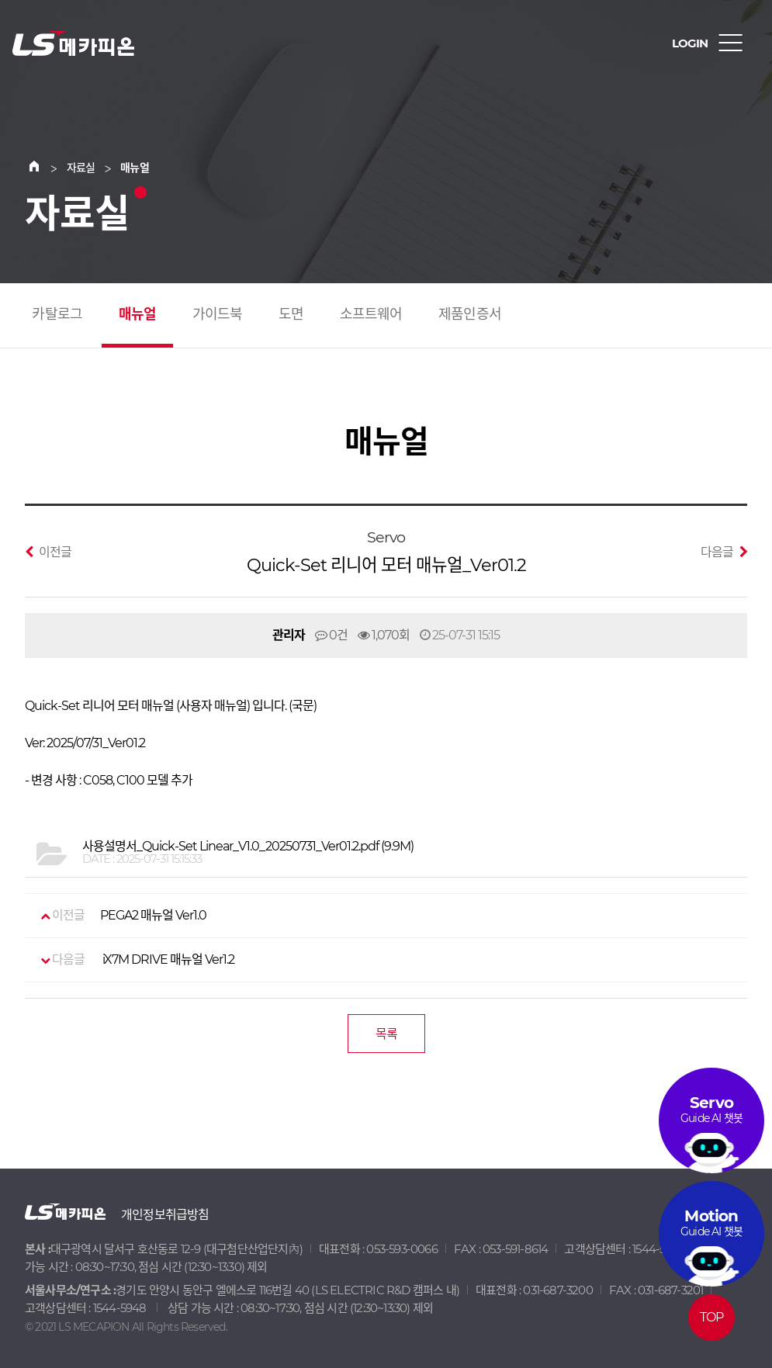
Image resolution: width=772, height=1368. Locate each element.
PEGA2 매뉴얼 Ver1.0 (123, 915)
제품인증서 (469, 314)
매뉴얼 (138, 314)
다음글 (724, 551)
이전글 (48, 551)
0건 (331, 635)
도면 (291, 314)
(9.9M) (248, 846)
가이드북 (217, 314)
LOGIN (690, 43)
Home (43, 167)
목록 (386, 1034)
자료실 (81, 168)
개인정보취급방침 (165, 1214)
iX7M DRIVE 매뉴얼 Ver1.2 (137, 960)
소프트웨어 (371, 314)
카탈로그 (57, 314)
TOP (712, 1317)
